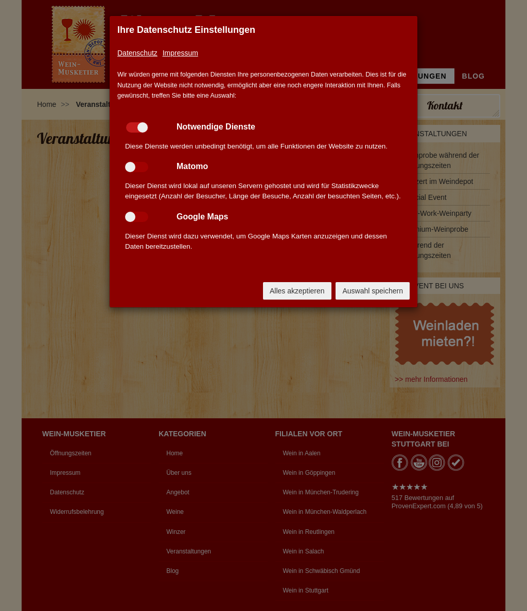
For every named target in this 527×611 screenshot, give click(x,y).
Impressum (180, 53)
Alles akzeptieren (297, 291)
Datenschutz (137, 53)
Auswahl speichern (372, 291)
